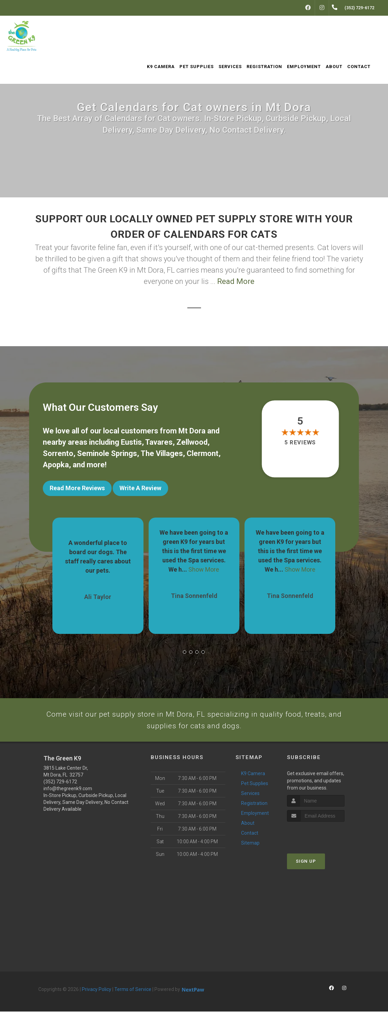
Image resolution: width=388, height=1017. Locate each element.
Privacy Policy (96, 995)
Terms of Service (132, 995)
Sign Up (306, 866)
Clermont (202, 453)
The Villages (162, 453)
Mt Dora (191, 431)
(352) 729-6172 (60, 787)
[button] (184, 647)
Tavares (159, 442)
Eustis (131, 442)
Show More (203, 565)
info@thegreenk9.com (67, 794)
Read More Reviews (77, 488)
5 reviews (300, 442)
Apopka (56, 464)
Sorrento (58, 453)
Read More (235, 281)
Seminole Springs (107, 453)
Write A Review (140, 488)
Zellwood (192, 442)
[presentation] (323, 839)
